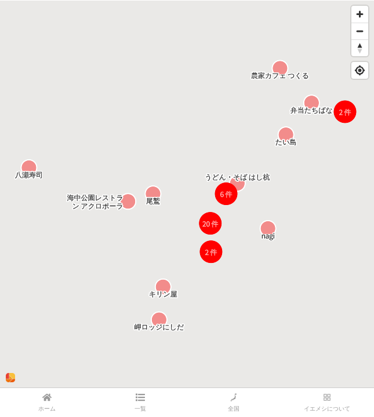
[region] (187, 194)
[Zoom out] (359, 31)
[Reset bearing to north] (359, 47)
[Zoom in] (359, 14)
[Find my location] (359, 70)
